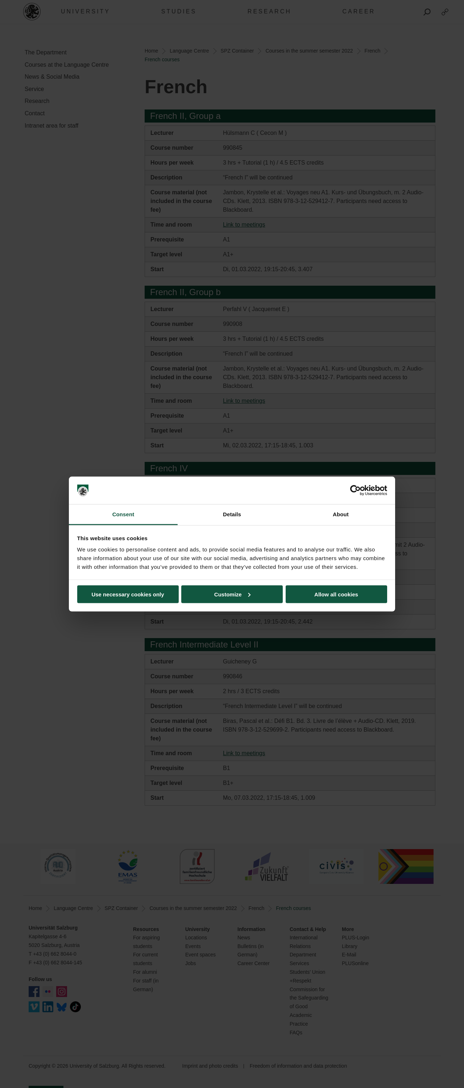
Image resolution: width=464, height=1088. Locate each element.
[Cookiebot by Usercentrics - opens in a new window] (355, 490)
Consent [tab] (123, 514)
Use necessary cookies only (127, 594)
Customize (232, 594)
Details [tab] (232, 514)
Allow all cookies (336, 594)
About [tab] (341, 514)
